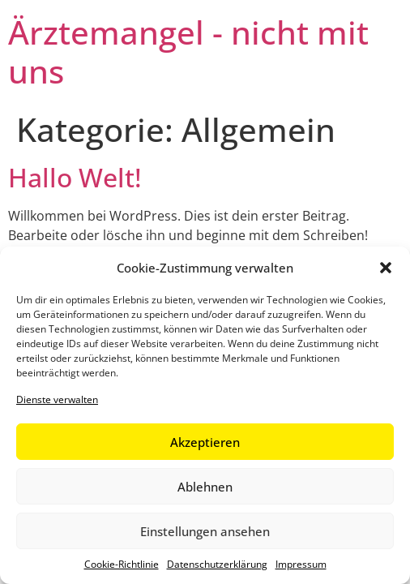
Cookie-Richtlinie (121, 564)
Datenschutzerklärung (217, 564)
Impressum (301, 564)
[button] (386, 268)
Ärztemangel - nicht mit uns (188, 51)
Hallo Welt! (75, 177)
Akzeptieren (205, 442)
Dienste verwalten (57, 399)
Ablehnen (205, 487)
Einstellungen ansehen (205, 531)
